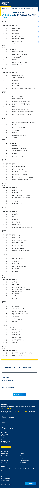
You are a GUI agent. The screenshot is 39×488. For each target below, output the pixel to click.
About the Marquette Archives (9, 370)
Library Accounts (4, 455)
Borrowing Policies (4, 453)
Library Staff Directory (24, 460)
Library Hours (4, 457)
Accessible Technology (5, 480)
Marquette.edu (5, 8)
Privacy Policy (4, 475)
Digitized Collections (7, 384)
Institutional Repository (8, 387)
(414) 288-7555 (4, 439)
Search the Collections (7, 377)
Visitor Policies (4, 462)
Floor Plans (22, 457)
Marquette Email (23, 462)
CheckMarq (22, 453)
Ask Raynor (4, 446)
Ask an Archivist (18, 394)
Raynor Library (14, 8)
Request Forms (4, 458)
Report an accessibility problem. (20, 411)
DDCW (32, 8)
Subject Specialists (4, 460)
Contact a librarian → (6, 408)
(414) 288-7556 (4, 442)
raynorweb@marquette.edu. (22, 412)
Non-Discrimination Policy (6, 478)
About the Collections (7, 374)
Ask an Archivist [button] (29, 483)
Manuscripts (27, 8)
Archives (21, 8)
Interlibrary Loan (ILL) (24, 458)
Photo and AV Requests (7, 380)
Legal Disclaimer (4, 476)
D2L (21, 455)
